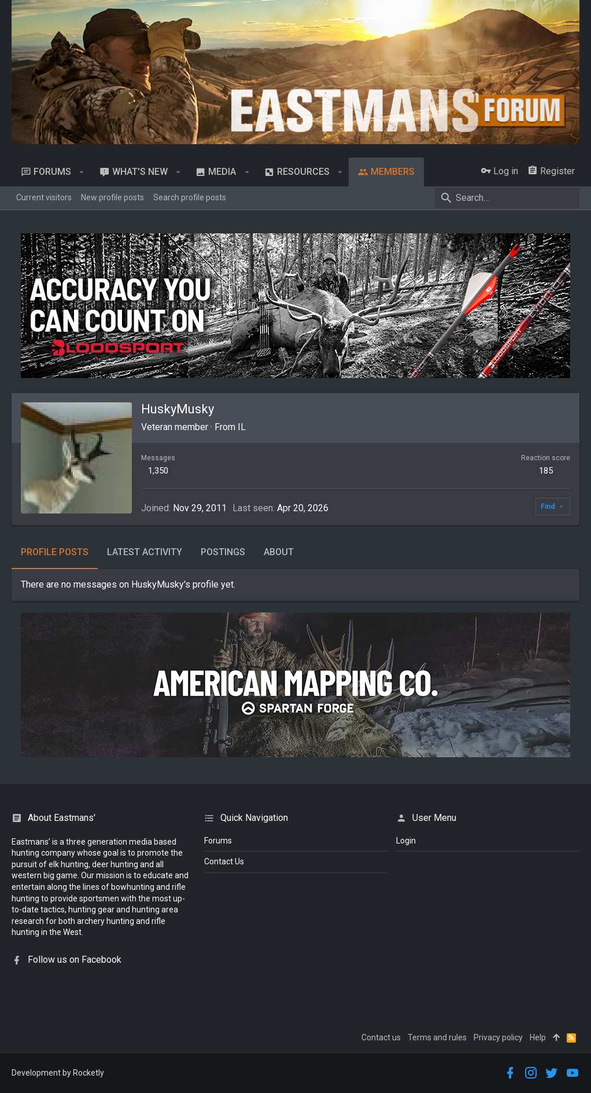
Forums (218, 840)
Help (538, 1037)
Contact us (381, 1037)
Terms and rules (437, 1037)
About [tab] (279, 551)
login (406, 840)
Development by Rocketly (58, 1072)
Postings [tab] (223, 551)
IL (242, 426)
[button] (81, 172)
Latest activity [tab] (144, 551)
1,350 (158, 470)
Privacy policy (498, 1037)
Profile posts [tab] (54, 551)
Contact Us (224, 861)
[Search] (507, 198)
